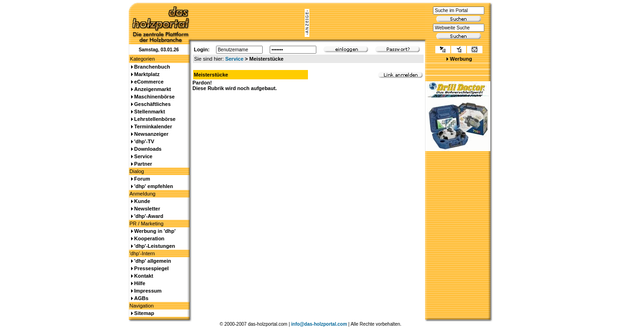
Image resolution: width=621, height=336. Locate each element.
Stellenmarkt (149, 111)
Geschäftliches (152, 104)
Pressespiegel (151, 268)
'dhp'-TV (144, 141)
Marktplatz (147, 74)
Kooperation (149, 238)
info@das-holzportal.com (319, 324)
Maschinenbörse (154, 96)
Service (234, 59)
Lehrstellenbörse (155, 119)
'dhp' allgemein (152, 261)
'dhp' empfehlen (153, 186)
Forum (142, 179)
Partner (143, 164)
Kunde (142, 201)
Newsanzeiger (151, 134)
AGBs (141, 298)
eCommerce (149, 81)
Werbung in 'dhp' (155, 231)
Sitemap (144, 313)
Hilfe (140, 283)
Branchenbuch (152, 67)
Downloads (148, 149)
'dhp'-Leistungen (154, 246)
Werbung (461, 59)
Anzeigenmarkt (152, 89)
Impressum (148, 291)
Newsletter (147, 208)
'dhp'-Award (148, 216)
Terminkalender (153, 126)
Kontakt (144, 276)
